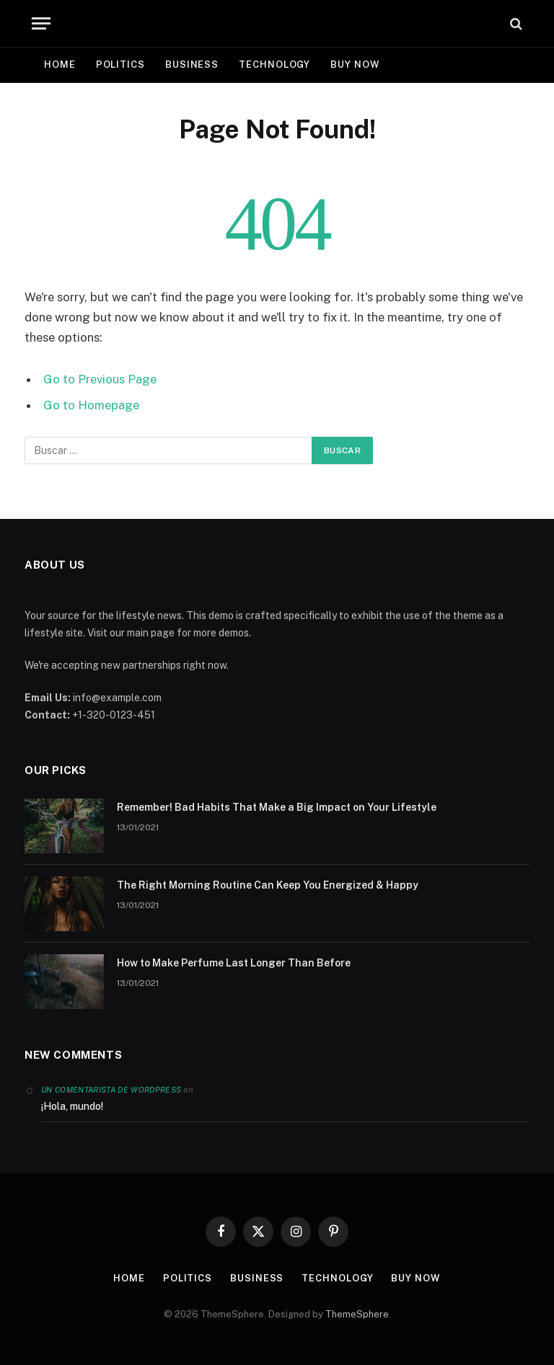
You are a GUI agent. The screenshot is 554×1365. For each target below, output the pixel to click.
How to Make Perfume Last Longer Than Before (234, 963)
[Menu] (41, 23)
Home (60, 64)
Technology (274, 64)
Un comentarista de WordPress (111, 1089)
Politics (120, 64)
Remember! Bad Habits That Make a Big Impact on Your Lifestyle (276, 807)
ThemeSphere (357, 1314)
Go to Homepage (91, 405)
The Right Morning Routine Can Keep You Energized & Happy (267, 885)
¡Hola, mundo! (72, 1106)
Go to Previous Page (100, 379)
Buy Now (354, 64)
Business (192, 64)
